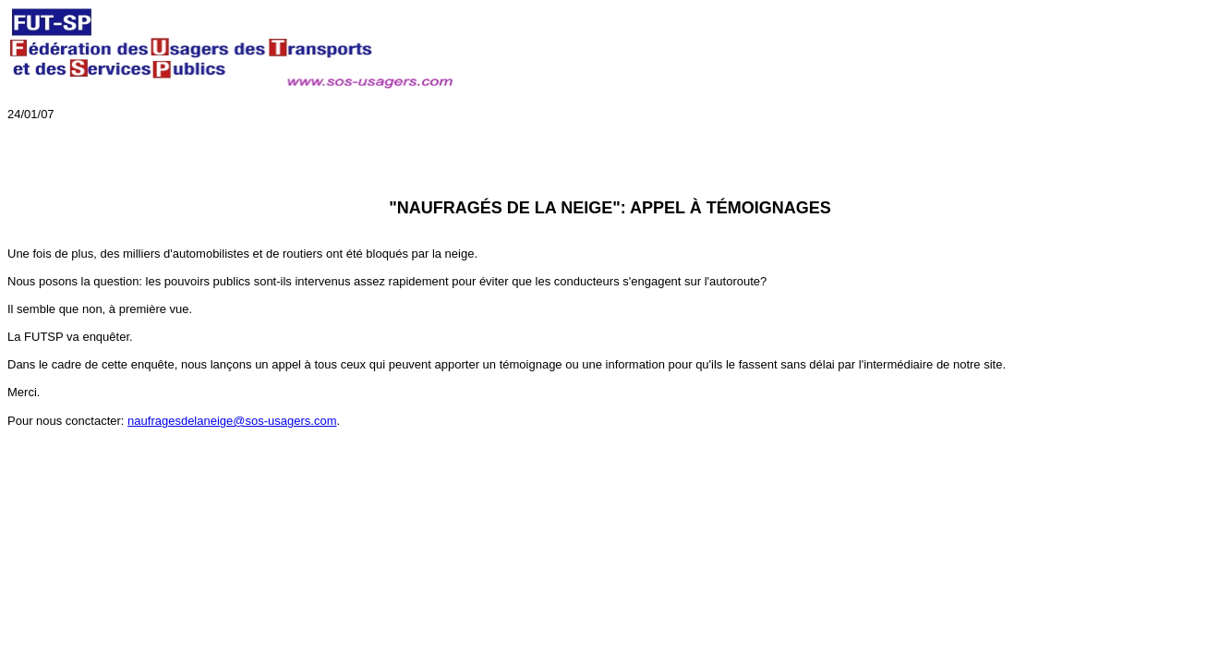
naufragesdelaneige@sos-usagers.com (231, 421)
